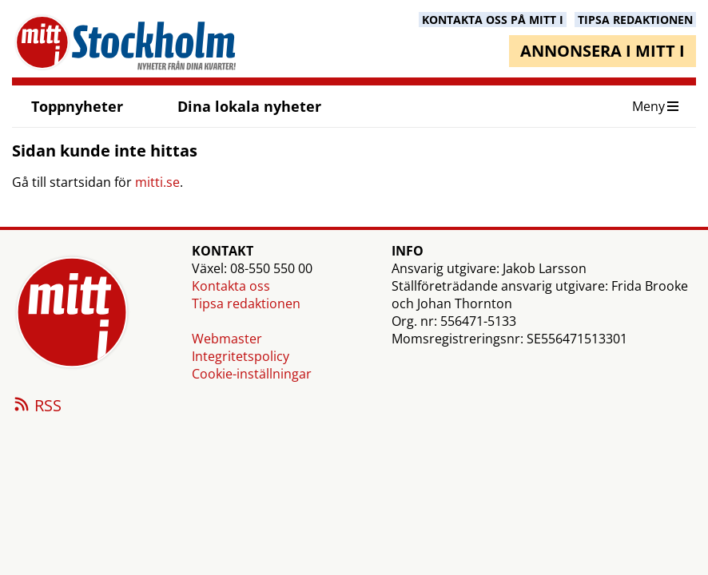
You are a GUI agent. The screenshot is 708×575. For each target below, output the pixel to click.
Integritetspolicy (240, 356)
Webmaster (227, 338)
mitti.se (157, 182)
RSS (37, 406)
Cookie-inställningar (252, 374)
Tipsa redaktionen (246, 303)
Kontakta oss (231, 286)
